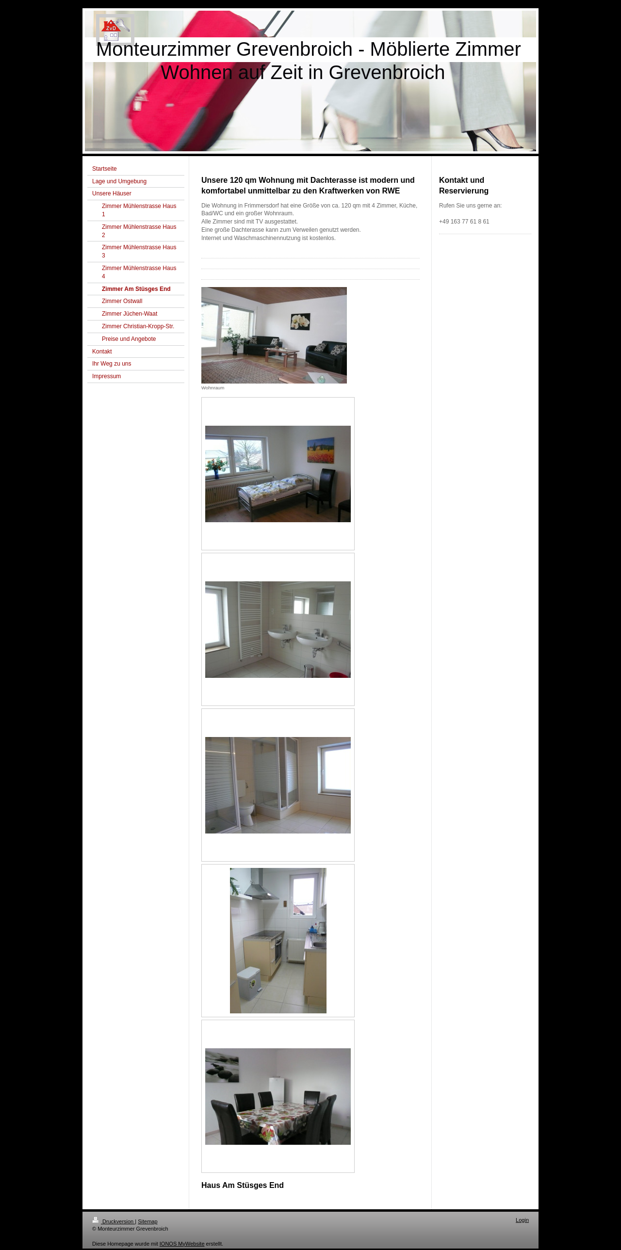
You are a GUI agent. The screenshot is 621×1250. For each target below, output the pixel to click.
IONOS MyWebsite (182, 1244)
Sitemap (147, 1221)
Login (522, 1220)
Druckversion (113, 1221)
